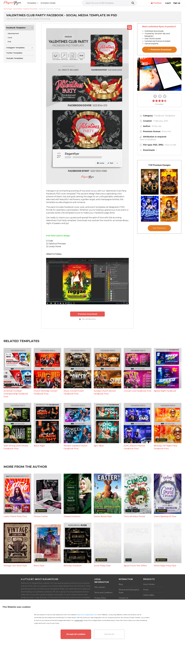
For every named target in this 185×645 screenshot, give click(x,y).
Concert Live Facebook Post (137, 391)
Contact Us (123, 598)
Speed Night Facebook (165, 391)
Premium (156, 3)
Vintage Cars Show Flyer (15, 565)
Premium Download (87, 314)
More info (166, 131)
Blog (121, 584)
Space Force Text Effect (135, 565)
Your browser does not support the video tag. (159, 74)
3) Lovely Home (53, 246)
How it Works (148, 584)
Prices (145, 590)
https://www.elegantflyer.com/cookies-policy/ (99, 620)
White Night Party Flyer (165, 565)
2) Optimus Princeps (56, 243)
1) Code (49, 241)
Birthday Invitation (73, 565)
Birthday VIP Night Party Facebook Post (165, 447)
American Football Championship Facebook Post (16, 394)
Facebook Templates (16, 28)
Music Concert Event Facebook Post (74, 392)
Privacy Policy (100, 598)
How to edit (170, 145)
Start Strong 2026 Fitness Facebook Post (16, 447)
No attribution (87, 319)
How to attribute (148, 139)
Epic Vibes (99, 446)
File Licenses (99, 587)
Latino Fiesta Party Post (15, 516)
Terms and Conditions (103, 592)
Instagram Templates (15, 48)
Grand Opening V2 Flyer (165, 516)
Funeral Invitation (72, 516)
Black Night (39, 446)
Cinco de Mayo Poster (134, 516)
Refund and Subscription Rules (129, 591)
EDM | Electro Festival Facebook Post (134, 447)
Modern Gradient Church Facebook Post (75, 447)
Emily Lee (156, 126)
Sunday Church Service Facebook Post (105, 392)
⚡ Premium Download (159, 49)
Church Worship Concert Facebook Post (45, 392)
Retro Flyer (39, 565)
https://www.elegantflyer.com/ (87, 614)
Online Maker (148, 595)
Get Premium (159, 228)
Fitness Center (41, 516)
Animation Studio (48, 3)
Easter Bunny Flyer (103, 516)
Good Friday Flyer (102, 565)
